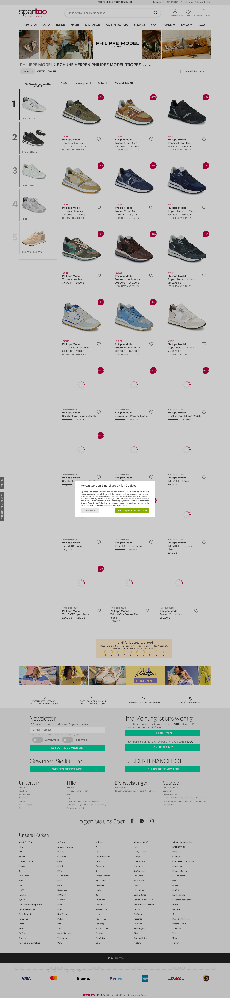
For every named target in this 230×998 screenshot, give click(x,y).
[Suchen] (156, 13)
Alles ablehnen (90, 510)
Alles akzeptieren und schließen (132, 510)
